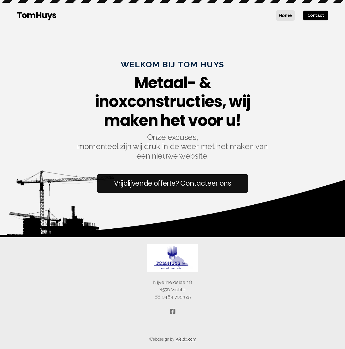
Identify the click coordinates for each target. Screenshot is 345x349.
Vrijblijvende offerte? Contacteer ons (172, 183)
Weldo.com (186, 339)
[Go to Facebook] (172, 311)
